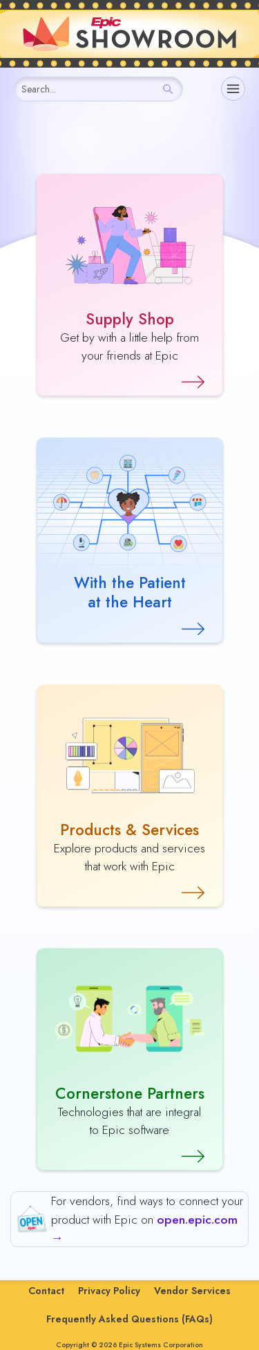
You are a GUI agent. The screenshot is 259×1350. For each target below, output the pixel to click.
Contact (46, 1291)
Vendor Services (192, 1291)
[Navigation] (233, 89)
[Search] (167, 89)
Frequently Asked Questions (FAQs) (129, 1319)
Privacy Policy (109, 1291)
